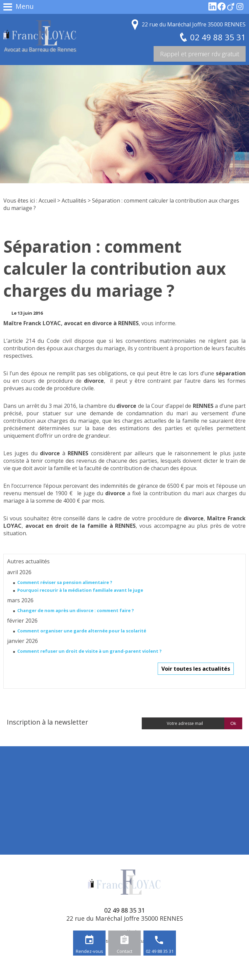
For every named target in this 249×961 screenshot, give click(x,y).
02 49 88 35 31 (160, 951)
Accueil (47, 200)
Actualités (74, 200)
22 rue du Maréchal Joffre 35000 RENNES (194, 24)
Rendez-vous (89, 951)
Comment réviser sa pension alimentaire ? (64, 582)
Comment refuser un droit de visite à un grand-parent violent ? (89, 651)
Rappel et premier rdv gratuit (199, 54)
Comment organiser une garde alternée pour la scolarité (81, 631)
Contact (124, 951)
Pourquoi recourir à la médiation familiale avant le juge (80, 590)
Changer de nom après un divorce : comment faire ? (75, 610)
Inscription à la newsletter (47, 722)
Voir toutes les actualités (195, 668)
